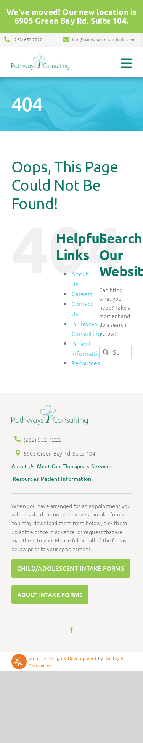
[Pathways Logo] (40, 53)
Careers (82, 290)
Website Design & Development (63, 654)
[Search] (105, 348)
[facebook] (71, 626)
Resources (85, 359)
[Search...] (115, 348)
